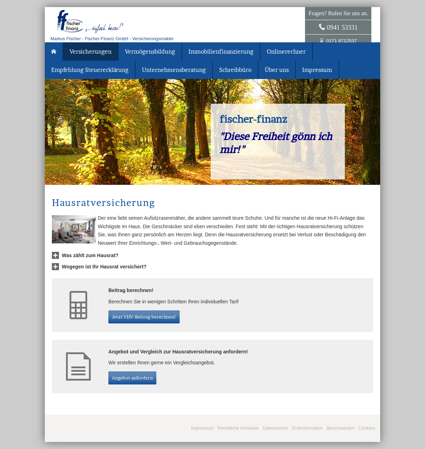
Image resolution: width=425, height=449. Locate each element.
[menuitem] (54, 51)
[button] (90, 255)
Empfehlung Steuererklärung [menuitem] (89, 69)
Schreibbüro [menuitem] (235, 69)
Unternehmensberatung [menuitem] (174, 69)
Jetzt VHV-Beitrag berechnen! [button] (144, 317)
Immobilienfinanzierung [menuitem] (220, 51)
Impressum (202, 428)
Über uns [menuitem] (277, 69)
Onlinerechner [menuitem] (286, 51)
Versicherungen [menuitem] (91, 51)
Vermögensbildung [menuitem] (150, 51)
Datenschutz (275, 428)
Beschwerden (340, 428)
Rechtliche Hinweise (238, 428)
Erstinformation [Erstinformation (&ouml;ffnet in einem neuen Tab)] (307, 428)
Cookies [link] (366, 428)
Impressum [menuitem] (317, 69)
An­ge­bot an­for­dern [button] (132, 378)
